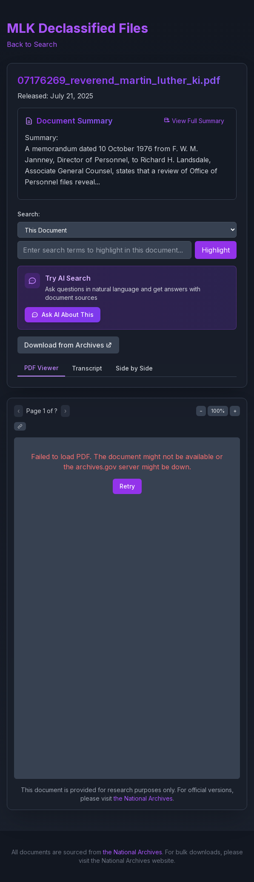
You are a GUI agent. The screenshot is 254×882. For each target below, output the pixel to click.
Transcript (87, 368)
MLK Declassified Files (77, 28)
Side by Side (134, 368)
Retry (127, 486)
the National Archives (143, 798)
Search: (28, 214)
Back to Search (32, 44)
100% (218, 411)
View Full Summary (193, 120)
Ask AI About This (62, 314)
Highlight (216, 250)
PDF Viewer (41, 367)
